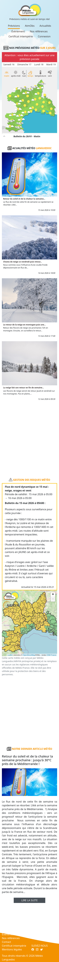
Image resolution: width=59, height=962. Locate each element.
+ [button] (53, 594)
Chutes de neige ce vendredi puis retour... (22, 261)
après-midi (15, 73)
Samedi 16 (8, 64)
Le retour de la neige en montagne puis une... (24, 324)
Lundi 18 (38, 64)
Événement (18, 31)
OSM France (51, 655)
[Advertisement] (29, 437)
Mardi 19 (51, 64)
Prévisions (14, 25)
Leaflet (10, 655)
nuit (24, 73)
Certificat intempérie (20, 36)
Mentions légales (12, 949)
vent (50, 73)
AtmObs (29, 25)
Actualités (45, 25)
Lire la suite (29, 900)
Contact (6, 942)
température (40, 73)
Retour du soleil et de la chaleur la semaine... (24, 198)
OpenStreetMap (29, 655)
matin (6, 73)
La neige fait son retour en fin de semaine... (23, 387)
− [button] (53, 599)
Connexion (44, 36)
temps (30, 73)
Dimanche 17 (24, 64)
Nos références (39, 31)
